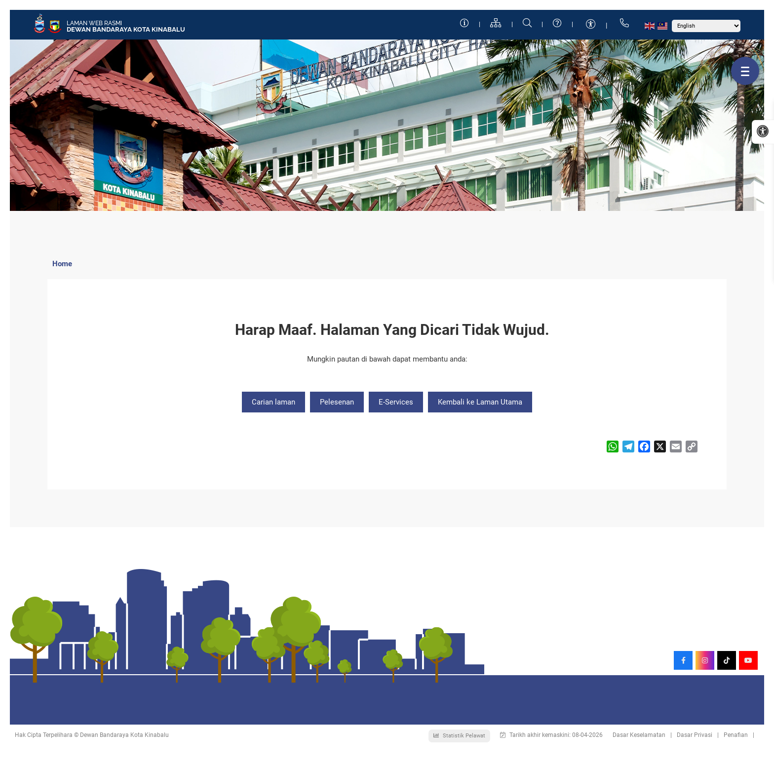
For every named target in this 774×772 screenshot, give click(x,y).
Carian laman (273, 402)
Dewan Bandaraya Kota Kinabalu (126, 29)
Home (62, 263)
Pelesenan (337, 402)
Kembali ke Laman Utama (480, 402)
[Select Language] (706, 26)
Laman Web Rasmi (94, 23)
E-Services (396, 402)
